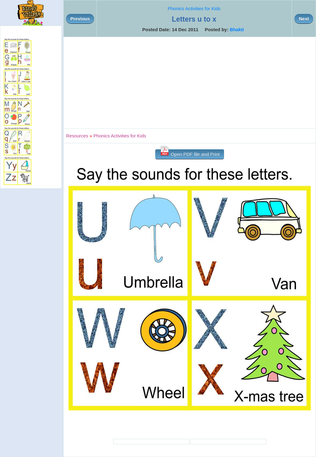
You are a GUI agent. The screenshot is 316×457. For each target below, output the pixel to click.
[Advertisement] (189, 83)
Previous (80, 18)
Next (304, 18)
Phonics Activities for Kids (194, 8)
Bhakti (237, 29)
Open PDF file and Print (190, 153)
